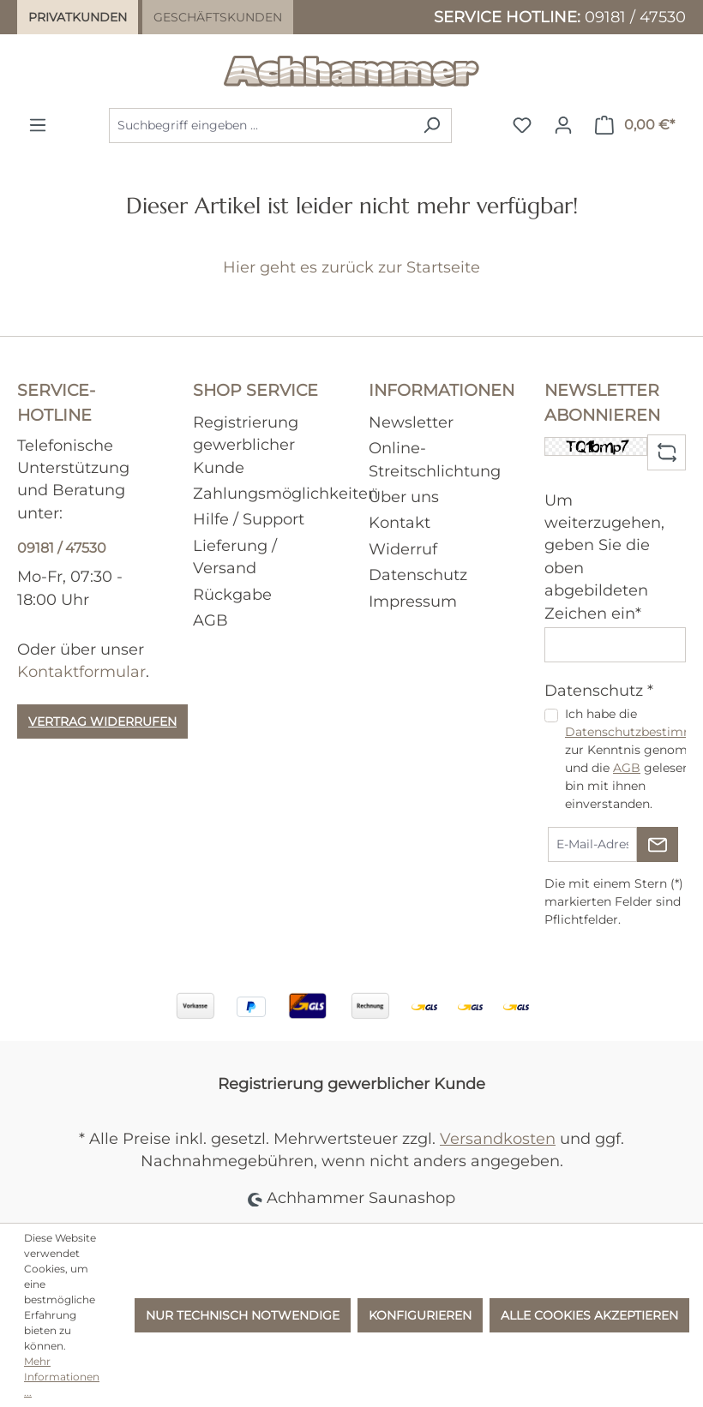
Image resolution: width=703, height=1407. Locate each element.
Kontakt (399, 522)
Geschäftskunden (217, 17)
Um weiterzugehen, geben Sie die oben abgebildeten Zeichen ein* (604, 556)
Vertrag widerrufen (102, 721)
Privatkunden (77, 17)
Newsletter (411, 422)
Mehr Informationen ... (61, 1376)
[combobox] (260, 125)
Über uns (404, 497)
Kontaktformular (81, 671)
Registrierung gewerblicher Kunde (245, 444)
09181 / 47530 (635, 17)
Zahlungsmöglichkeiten (285, 493)
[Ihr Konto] (563, 125)
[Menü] (37, 125)
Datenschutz (418, 575)
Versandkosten (498, 1138)
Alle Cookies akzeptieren (589, 1315)
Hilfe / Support (248, 519)
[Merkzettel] (522, 125)
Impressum (413, 601)
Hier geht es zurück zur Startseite (351, 267)
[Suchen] (432, 125)
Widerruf (403, 549)
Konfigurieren (420, 1315)
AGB (210, 620)
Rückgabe (232, 594)
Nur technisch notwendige (242, 1315)
